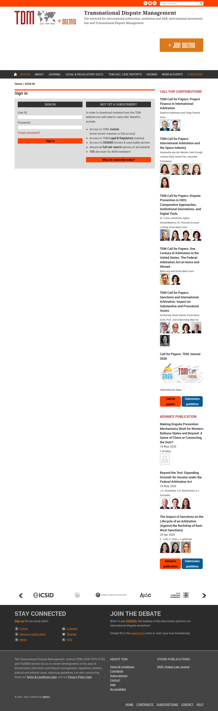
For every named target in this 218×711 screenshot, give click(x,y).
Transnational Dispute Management (45, 17)
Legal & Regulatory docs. (85, 74)
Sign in (25, 74)
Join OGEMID (181, 45)
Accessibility (118, 689)
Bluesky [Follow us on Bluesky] (150, 3)
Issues (24, 629)
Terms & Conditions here (42, 677)
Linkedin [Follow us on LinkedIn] (145, 3)
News (23, 640)
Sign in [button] (50, 141)
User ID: (22, 112)
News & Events (172, 74)
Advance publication (170, 563)
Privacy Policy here (80, 677)
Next (204, 595)
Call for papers (170, 401)
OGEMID (152, 74)
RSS (69, 640)
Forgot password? (29, 133)
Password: (24, 122)
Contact (115, 680)
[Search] (181, 3)
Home (15, 74)
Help (113, 685)
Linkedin (72, 629)
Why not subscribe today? (118, 160)
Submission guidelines (192, 401)
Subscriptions (118, 676)
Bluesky (72, 634)
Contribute (116, 671)
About (39, 74)
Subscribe (195, 74)
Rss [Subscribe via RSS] (155, 3)
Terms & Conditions (122, 667)
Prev (21, 595)
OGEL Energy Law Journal (173, 667)
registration (138, 633)
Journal (54, 74)
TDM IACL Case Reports (125, 74)
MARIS (46, 696)
